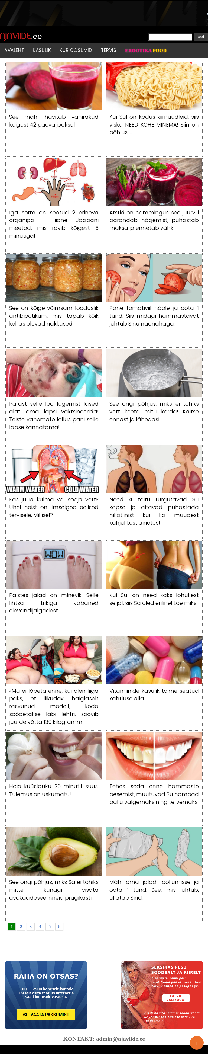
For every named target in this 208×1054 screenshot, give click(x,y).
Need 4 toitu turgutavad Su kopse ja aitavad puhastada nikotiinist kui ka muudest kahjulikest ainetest (154, 511)
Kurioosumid (76, 50)
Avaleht (14, 50)
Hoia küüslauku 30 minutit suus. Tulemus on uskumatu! (54, 790)
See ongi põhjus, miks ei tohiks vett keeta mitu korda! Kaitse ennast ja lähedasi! (154, 411)
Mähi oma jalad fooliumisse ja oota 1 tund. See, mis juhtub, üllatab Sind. (154, 889)
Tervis (108, 50)
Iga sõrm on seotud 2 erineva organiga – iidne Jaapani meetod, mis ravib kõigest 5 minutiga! (54, 224)
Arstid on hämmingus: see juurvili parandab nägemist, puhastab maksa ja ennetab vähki (154, 220)
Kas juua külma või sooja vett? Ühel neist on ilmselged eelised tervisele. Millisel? (54, 507)
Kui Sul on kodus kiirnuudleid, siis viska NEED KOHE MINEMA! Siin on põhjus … (154, 124)
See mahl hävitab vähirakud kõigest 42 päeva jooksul (54, 120)
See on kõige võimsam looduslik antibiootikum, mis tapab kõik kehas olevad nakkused (54, 315)
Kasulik (42, 50)
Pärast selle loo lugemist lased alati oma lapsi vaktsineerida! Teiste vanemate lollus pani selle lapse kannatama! (54, 415)
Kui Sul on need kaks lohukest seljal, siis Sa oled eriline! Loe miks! (154, 599)
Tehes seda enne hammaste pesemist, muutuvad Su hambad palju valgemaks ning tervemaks (154, 794)
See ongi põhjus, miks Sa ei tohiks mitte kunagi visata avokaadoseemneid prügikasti (54, 889)
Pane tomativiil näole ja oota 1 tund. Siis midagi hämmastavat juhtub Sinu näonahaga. (154, 315)
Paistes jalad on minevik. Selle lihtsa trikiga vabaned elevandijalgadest (54, 603)
